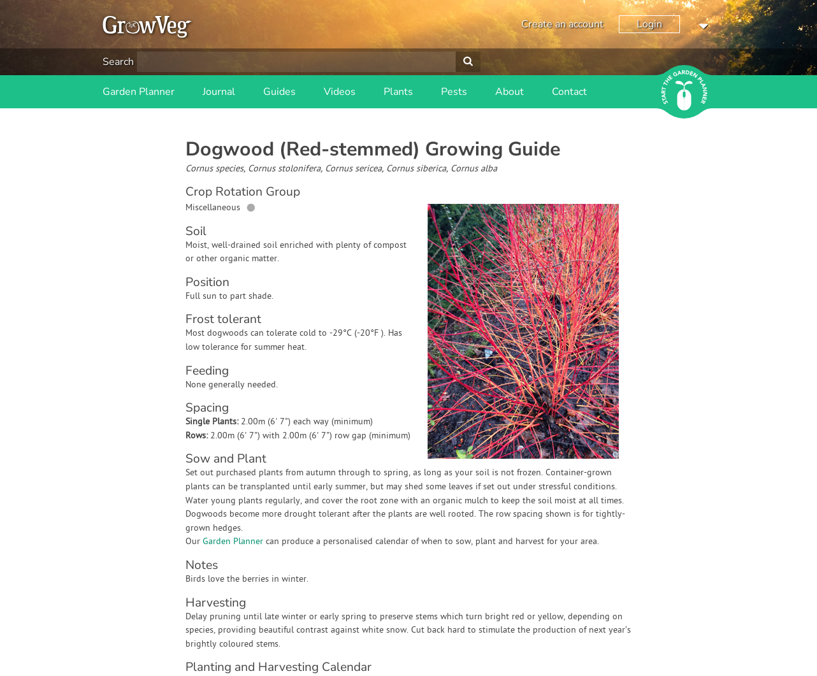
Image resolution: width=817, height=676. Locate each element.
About (509, 92)
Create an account (562, 24)
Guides (279, 92)
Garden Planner (139, 92)
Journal (219, 92)
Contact (569, 92)
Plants (398, 92)
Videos (340, 92)
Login (649, 24)
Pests (454, 92)
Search (118, 62)
